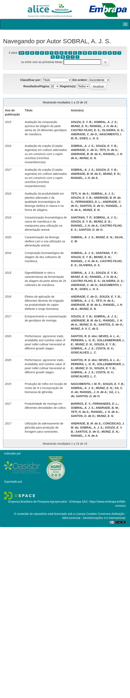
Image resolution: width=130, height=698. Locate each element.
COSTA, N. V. (104, 348)
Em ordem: (79, 80)
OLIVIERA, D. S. (89, 265)
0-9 (21, 53)
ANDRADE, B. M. (107, 407)
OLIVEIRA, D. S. (112, 130)
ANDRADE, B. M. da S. (86, 154)
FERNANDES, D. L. (88, 201)
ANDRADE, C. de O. (84, 134)
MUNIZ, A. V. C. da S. (85, 328)
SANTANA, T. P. (81, 217)
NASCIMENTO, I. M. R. (86, 384)
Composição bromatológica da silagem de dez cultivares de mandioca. (44, 257)
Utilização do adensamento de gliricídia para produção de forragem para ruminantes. (44, 427)
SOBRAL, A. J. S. (105, 122)
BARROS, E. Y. (81, 403)
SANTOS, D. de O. (92, 205)
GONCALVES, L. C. (84, 352)
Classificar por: (30, 80)
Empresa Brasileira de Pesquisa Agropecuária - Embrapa (44, 501)
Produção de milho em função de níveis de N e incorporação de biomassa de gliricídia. (46, 388)
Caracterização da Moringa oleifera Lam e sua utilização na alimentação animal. (45, 241)
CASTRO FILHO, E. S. (85, 130)
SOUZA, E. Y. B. (81, 122)
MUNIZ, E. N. (79, 126)
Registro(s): (68, 86)
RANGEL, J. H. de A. (103, 126)
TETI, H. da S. (108, 150)
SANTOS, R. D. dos (84, 336)
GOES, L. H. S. (89, 138)
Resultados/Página (36, 86)
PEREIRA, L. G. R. (83, 340)
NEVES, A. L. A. (108, 336)
